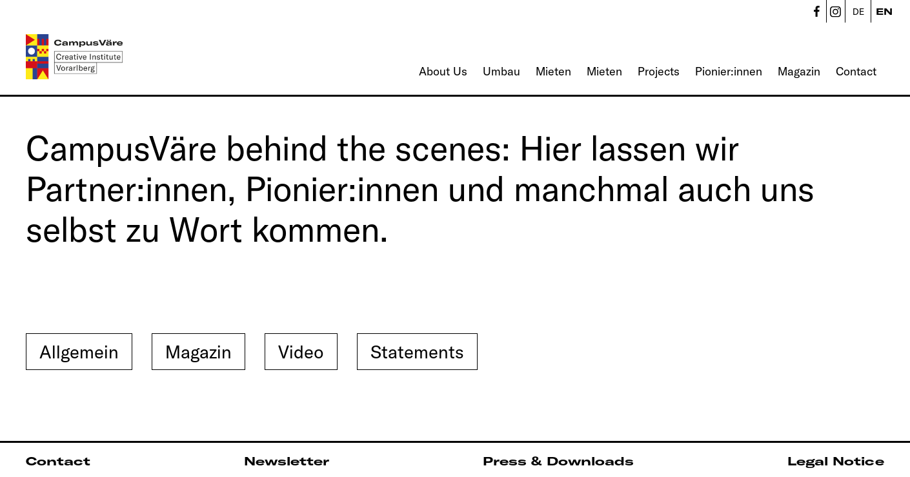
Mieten (553, 71)
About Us (443, 71)
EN (884, 11)
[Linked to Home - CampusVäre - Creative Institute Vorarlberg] (74, 56)
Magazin (799, 71)
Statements (417, 351)
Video (301, 351)
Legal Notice (835, 461)
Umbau (501, 71)
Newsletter (286, 461)
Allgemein (79, 351)
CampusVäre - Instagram (835, 11)
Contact (856, 71)
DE (858, 11)
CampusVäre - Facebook (816, 11)
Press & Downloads (558, 461)
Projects (659, 71)
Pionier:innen (728, 71)
